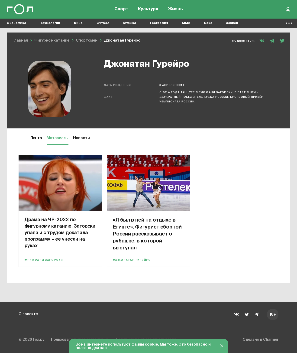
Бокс (208, 23)
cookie (151, 344)
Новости (81, 138)
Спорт (121, 9)
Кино (78, 23)
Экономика (16, 23)
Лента (36, 138)
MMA (186, 23)
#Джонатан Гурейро (132, 260)
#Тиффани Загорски (44, 260)
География (159, 23)
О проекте (28, 314)
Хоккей (232, 23)
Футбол (103, 23)
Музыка (129, 23)
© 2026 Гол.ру (32, 340)
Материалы (57, 138)
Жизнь (175, 9)
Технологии (50, 23)
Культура (148, 9)
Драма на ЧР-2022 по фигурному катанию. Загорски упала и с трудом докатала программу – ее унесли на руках (60, 232)
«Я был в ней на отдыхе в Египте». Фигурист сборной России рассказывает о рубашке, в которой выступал (146, 233)
